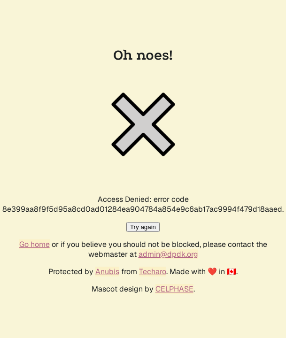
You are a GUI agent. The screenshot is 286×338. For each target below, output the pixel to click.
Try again (143, 226)
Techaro (152, 272)
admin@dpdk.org (168, 254)
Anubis (107, 272)
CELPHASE (174, 289)
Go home (34, 244)
